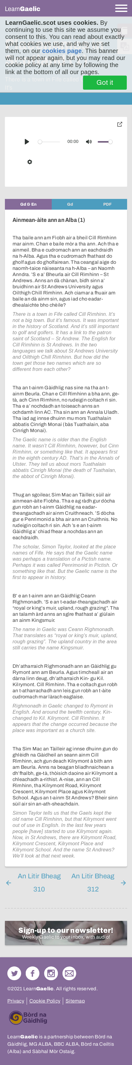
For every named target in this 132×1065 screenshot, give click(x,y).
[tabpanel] (66, 538)
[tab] (28, 204)
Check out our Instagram (51, 973)
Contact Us (69, 973)
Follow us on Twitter (14, 973)
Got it (104, 82)
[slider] (49, 142)
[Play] (27, 141)
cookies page (62, 50)
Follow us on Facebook (33, 973)
